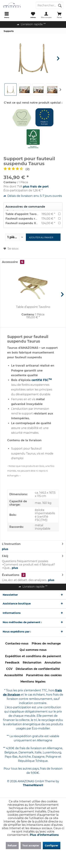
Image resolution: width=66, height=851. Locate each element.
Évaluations (10, 575)
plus (5, 549)
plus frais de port (36, 186)
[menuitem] (6, 15)
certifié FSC (40, 380)
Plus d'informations (44, 835)
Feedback (12, 662)
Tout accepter (30, 845)
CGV (9, 669)
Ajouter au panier (41, 237)
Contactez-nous (17, 643)
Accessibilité (13, 675)
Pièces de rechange (46, 643)
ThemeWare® (33, 785)
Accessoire (13, 262)
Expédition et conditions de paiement (33, 656)
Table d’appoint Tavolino (23, 214)
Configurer (51, 845)
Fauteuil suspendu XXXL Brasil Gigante (34, 223)
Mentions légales (33, 681)
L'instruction (11, 544)
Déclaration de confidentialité (38, 669)
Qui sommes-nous (33, 650)
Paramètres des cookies (44, 675)
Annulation (53, 662)
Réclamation (32, 662)
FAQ (5, 556)
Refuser (12, 845)
